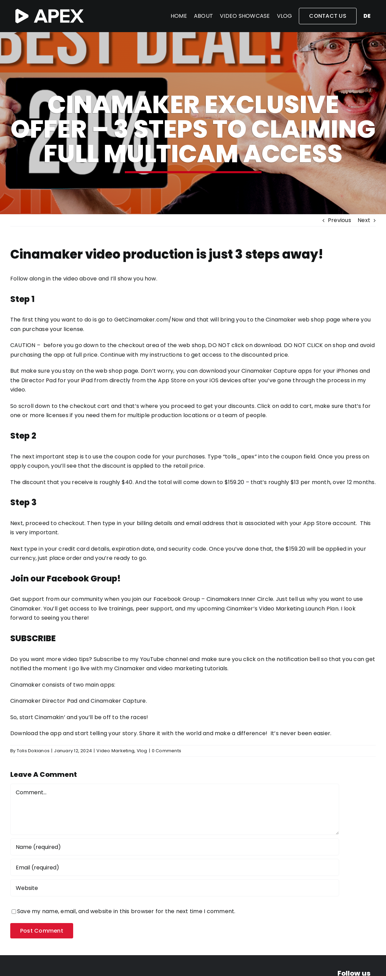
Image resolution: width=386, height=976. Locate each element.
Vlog (142, 750)
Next (364, 220)
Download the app (36, 733)
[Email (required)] (174, 867)
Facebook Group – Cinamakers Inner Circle (214, 599)
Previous (339, 220)
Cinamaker (25, 685)
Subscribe (107, 659)
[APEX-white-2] (49, 11)
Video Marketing (115, 750)
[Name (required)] (174, 846)
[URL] (174, 887)
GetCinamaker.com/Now (149, 320)
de (367, 16)
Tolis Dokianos (33, 750)
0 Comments (166, 750)
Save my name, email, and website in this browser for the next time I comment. (126, 911)
